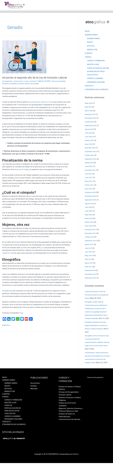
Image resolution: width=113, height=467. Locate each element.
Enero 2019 (89, 267)
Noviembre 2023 (91, 119)
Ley (34, 88)
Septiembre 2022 (91, 160)
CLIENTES (88, 54)
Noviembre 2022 (91, 152)
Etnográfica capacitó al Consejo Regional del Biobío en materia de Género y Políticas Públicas (97, 326)
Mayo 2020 (89, 215)
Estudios (33, 390)
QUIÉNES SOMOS (91, 35)
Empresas (6, 88)
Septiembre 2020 (91, 200)
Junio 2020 (89, 211)
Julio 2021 (89, 174)
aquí (22, 320)
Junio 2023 (89, 137)
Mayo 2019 (89, 256)
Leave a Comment (33, 85)
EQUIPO (90, 43)
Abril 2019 (88, 260)
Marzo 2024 (89, 111)
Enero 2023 (89, 145)
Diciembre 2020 (90, 193)
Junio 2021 (89, 178)
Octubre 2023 (90, 122)
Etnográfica (14, 88)
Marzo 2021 (89, 182)
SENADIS (17, 246)
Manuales (34, 392)
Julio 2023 (89, 133)
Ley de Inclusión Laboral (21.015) (41, 106)
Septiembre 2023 (91, 126)
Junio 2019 (89, 252)
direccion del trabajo (62, 85)
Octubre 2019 (90, 237)
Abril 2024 (88, 107)
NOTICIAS (90, 46)
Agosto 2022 (89, 163)
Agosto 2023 (89, 130)
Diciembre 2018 (90, 271)
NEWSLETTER (92, 50)
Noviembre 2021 (91, 171)
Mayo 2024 (89, 104)
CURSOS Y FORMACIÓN (96, 61)
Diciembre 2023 (90, 115)
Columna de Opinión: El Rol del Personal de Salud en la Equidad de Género (98, 295)
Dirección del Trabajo (22, 173)
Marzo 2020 (89, 219)
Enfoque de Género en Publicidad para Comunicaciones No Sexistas (69, 420)
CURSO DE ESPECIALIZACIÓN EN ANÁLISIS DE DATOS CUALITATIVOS (98, 72)
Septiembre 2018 (91, 278)
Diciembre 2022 (90, 148)
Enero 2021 (89, 189)
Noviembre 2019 (91, 234)
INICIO (87, 31)
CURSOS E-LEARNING (95, 79)
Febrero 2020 (90, 223)
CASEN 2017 (14, 257)
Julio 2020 (89, 208)
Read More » (6, 331)
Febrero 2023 (90, 141)
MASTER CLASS (93, 65)
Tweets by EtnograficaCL (96, 381)
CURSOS (88, 57)
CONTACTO (89, 86)
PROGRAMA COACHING (96, 83)
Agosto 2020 (89, 204)
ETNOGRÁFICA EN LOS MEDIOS (96, 90)
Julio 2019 (89, 249)
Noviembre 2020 (91, 197)
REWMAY (75, 458)
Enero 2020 (89, 226)
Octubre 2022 (90, 156)
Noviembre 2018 (91, 275)
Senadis (39, 88)
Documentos (35, 387)
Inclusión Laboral (25, 88)
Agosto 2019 (89, 245)
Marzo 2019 (89, 264)
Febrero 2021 (90, 185)
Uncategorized (7, 85)
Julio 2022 (89, 167)
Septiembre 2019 (91, 241)
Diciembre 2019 (90, 230)
